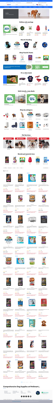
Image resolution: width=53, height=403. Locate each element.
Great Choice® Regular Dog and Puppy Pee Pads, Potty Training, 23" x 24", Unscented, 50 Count (20, 269)
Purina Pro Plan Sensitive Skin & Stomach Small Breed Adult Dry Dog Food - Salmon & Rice (32, 372)
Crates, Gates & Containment (46, 119)
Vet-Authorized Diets (22, 61)
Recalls (16, 399)
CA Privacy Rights (39, 399)
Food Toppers (30, 61)
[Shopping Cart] (47, 5)
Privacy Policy (23, 399)
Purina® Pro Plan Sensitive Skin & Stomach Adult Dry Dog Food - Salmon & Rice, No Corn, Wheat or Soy (8, 186)
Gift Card (14, 2)
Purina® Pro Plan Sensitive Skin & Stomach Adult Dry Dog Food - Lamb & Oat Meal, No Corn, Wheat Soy (8, 206)
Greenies (22, 163)
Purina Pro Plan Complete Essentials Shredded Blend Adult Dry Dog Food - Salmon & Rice (19, 227)
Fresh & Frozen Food (38, 61)
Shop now (26, 23)
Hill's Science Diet (14, 163)
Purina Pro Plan (7, 163)
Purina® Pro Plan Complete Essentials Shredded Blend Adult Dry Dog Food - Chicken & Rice (19, 186)
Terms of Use (19, 399)
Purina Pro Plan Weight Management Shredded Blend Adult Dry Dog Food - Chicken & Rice (43, 289)
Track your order (18, 2)
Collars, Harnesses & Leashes (22, 119)
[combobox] (24, 4)
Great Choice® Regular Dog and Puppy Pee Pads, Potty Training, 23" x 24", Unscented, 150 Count (32, 186)
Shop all (26, 74)
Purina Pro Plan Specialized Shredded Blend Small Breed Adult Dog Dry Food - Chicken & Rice (8, 331)
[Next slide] (48, 160)
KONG (30, 163)
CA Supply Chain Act (34, 399)
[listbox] (26, 45)
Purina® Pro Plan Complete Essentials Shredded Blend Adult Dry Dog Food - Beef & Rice (20, 352)
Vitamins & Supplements (30, 129)
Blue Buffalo (37, 163)
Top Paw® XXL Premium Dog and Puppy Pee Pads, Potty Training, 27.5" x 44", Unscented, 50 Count (32, 310)
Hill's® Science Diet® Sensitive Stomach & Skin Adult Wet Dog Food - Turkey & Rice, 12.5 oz (20, 206)
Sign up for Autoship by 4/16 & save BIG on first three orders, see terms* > (26, 0)
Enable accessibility (8, 2)
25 (30, 382)
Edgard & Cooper (45, 163)
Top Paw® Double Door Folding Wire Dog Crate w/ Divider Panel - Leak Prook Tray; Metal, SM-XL (32, 227)
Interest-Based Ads (28, 399)
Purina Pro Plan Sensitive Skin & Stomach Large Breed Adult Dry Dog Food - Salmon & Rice (44, 186)
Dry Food (6, 61)
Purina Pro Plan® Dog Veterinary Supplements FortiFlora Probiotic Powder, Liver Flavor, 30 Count (43, 227)
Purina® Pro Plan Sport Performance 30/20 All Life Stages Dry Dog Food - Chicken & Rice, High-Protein (20, 289)
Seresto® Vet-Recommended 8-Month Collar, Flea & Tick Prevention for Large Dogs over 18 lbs (8, 248)
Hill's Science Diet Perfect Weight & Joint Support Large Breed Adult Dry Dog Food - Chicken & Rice (8, 352)
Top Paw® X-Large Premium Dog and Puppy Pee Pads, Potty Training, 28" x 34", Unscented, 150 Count (20, 248)
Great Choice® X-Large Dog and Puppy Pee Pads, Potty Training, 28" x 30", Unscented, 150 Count (32, 248)
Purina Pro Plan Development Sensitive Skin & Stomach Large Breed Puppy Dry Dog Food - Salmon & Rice (8, 310)
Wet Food (14, 61)
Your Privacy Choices (46, 399)
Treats (46, 61)
